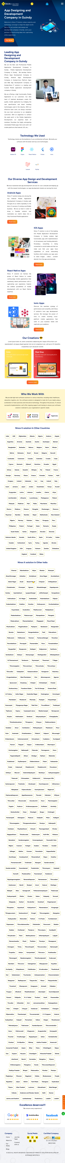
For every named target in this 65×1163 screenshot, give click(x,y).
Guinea (50, 475)
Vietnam (37, 548)
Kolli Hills (46, 834)
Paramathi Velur (51, 840)
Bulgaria (44, 453)
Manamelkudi (35, 857)
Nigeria (12, 520)
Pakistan (29, 520)
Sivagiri (33, 913)
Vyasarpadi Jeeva (29, 711)
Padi (43, 632)
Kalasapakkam (52, 1003)
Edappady (12, 902)
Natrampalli (54, 947)
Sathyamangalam (53, 773)
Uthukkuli (18, 992)
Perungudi (23, 643)
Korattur (31, 604)
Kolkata (14, 1093)
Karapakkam (56, 593)
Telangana (45, 1081)
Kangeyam (34, 986)
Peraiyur (42, 823)
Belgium (39, 447)
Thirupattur (10, 907)
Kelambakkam (44, 598)
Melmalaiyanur (13, 1025)
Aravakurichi (33, 801)
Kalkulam (48, 795)
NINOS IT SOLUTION (42, 1152)
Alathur (21, 851)
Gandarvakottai (49, 862)
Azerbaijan (46, 442)
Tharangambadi (44, 829)
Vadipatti (40, 817)
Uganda (45, 543)
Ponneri (8, 997)
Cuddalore (46, 739)
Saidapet (33, 649)
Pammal (31, 638)
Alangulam (56, 913)
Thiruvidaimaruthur (23, 924)
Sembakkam (10, 655)
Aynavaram (13, 683)
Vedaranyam (36, 834)
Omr (35, 677)
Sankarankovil (23, 913)
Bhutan (54, 447)
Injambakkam (17, 593)
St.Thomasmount (13, 660)
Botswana (21, 453)
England (24, 554)
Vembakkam (45, 1008)
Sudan (57, 537)
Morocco (55, 509)
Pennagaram (45, 750)
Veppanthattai (50, 851)
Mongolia (35, 509)
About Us (9, 1140)
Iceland (19, 481)
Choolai (53, 683)
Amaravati (53, 1042)
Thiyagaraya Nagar (22, 705)
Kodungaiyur (45, 694)
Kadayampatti (11, 896)
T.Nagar (55, 660)
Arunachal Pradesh (12, 1048)
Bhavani (17, 773)
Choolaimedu (11, 587)
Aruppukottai (42, 1031)
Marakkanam (56, 1020)
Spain (41, 537)
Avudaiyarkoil (23, 857)
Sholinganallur (42, 655)
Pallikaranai (21, 638)
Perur (57, 728)
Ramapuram (55, 711)
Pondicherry (38, 1098)
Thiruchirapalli (29, 947)
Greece (33, 475)
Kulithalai (44, 806)
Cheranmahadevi (53, 975)
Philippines (12, 526)
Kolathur (22, 604)
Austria (37, 442)
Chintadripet (43, 683)
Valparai (46, 733)
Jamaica (15, 487)
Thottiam (32, 941)
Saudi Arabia (15, 531)
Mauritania (43, 503)
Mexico (9, 509)
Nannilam (11, 964)
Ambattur (23, 576)
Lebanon (30, 492)
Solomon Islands (11, 537)
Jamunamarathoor (39, 1003)
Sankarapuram (10, 784)
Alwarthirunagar (11, 576)
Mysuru (51, 1059)
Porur (43, 643)
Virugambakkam (11, 677)
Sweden (11, 543)
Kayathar (54, 964)
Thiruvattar (11, 801)
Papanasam (10, 924)
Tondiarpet (56, 705)
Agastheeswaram (27, 795)
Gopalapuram (54, 587)
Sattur (43, 1037)
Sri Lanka (49, 537)
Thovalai (38, 795)
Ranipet (29, 885)
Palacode (35, 750)
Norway (20, 520)
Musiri (24, 941)
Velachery (55, 671)
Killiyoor (56, 795)
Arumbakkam (55, 576)
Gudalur (36, 846)
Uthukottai (20, 1003)
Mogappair (40, 621)
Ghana (26, 475)
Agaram (56, 677)
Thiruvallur (10, 671)
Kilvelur (54, 829)
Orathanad (21, 930)
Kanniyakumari (39, 789)
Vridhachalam (39, 744)
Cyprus (11, 464)
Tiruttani (37, 997)
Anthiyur (8, 773)
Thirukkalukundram (16, 722)
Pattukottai (36, 924)
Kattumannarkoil (23, 739)
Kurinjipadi (56, 739)
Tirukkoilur (21, 784)
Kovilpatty (9, 969)
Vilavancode (22, 801)
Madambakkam (16, 615)
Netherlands (44, 515)
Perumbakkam (11, 643)
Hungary (10, 481)
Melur (48, 817)
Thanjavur (31, 930)
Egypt (54, 464)
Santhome (53, 649)
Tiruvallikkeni (45, 705)
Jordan (31, 487)
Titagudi (20, 744)
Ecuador (46, 464)
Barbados (22, 447)
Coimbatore (26, 728)
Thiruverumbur (42, 947)
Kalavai (44, 885)
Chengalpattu (53, 716)
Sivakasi (11, 1042)
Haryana (23, 1053)
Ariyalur (9, 716)
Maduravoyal (28, 615)
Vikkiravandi (19, 1031)
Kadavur (20, 806)
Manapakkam (40, 615)
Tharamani (45, 660)
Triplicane (9, 711)
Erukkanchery (13, 688)
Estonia (17, 470)
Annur (17, 728)
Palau (37, 520)
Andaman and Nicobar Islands (29, 1093)
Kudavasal (52, 958)
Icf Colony (8, 694)
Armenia (19, 442)
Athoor (26, 756)
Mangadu (51, 615)
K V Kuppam (47, 1014)
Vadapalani (20, 671)
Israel (7, 487)
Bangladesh (12, 447)
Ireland (49, 481)
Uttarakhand (41, 1087)
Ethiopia (34, 470)
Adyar (34, 570)
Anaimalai (15, 733)
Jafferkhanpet (43, 593)
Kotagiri (27, 846)
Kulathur (53, 857)
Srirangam (11, 947)
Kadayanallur (12, 919)
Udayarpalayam (41, 716)
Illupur (45, 857)
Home (8, 1137)
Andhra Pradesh (42, 1042)
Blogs (7, 1149)
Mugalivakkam (23, 626)
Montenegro (45, 509)
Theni (20, 935)
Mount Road (51, 621)
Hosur (25, 812)
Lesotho (38, 492)
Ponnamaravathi (16, 862)
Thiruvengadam (44, 913)
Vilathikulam (32, 969)
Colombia (39, 458)
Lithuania (23, 498)
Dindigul (34, 756)
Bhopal (25, 1070)
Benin (47, 447)
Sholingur (53, 885)
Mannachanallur (14, 941)
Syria (30, 543)
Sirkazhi (32, 829)
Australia (28, 442)
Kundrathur (26, 610)
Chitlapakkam (52, 582)
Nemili (21, 885)
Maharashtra (35, 1070)
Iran (36, 481)
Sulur (7, 733)
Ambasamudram (39, 975)
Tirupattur (12, 952)
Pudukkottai (35, 868)
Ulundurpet (31, 784)
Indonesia (28, 481)
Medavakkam (14, 621)
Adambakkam (24, 570)
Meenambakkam (28, 621)
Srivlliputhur (21, 1042)
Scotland (33, 554)
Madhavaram (37, 610)
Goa (7, 1053)
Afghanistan (22, 436)
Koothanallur (52, 952)
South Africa (31, 537)
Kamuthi (15, 874)
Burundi (52, 453)
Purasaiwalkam (53, 643)
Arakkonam (12, 885)
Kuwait (57, 487)
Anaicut (56, 1014)
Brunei (36, 453)
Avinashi (43, 986)
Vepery (17, 711)
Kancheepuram (43, 784)
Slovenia (51, 531)
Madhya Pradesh (14, 1070)
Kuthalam (11, 829)
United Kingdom (11, 548)
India (7, 436)
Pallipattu (18, 997)
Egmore (30, 587)
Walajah (9, 890)
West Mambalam (25, 677)
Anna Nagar (43, 576)
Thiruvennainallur (51, 1025)
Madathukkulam (30, 992)
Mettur (22, 896)
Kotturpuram (41, 604)
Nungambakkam (33, 632)
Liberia (47, 492)
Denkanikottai (15, 812)
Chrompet (22, 587)
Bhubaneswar (47, 1076)
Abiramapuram (45, 677)
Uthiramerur (56, 784)
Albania (32, 436)
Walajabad (14, 789)
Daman (51, 1093)
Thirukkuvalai (24, 834)
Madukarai (49, 728)
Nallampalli (24, 750)
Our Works (9, 40)
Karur (43, 801)
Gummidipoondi (54, 992)
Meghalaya (9, 1076)
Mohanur (55, 834)
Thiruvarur (41, 952)
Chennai (13, 570)
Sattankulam (16, 975)
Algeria (40, 436)
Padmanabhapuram (12, 795)
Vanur (10, 1031)
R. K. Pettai (27, 997)
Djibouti (28, 464)
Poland (21, 526)
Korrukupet (56, 694)
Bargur (42, 812)
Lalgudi (55, 935)
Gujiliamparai (22, 761)
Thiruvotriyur (51, 666)
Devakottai (30, 902)
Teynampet (35, 660)
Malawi (54, 498)
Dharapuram (23, 986)
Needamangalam (25, 958)
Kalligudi (56, 817)
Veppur (29, 744)
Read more (12, 222)
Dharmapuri (51, 744)
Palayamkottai (52, 980)
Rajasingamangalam (13, 879)
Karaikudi (41, 902)
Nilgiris (11, 846)
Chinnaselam (25, 778)
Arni (28, 1003)
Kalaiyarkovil (31, 907)
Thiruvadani (54, 879)
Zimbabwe (55, 548)
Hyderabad (55, 1081)
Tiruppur (9, 992)
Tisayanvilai (33, 980)
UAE (14, 436)
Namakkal (12, 840)
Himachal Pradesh (45, 1053)
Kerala (36, 1065)
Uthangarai (21, 817)
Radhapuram (22, 980)
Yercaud (55, 896)
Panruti (12, 744)
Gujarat (14, 1053)
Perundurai (53, 767)
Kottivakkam (12, 598)
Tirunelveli (12, 986)
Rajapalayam (33, 1037)
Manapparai (52, 941)
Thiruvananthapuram (48, 1065)
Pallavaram (10, 638)
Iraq (42, 481)
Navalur (11, 632)
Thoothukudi (55, 969)
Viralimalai (28, 862)
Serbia (24, 531)
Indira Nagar (19, 694)
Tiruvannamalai (34, 1014)
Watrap (30, 1042)
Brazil (29, 453)
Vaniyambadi (30, 952)
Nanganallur (55, 626)
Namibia (17, 515)
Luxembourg (33, 498)
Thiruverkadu (39, 666)
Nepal (34, 515)
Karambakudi (23, 868)
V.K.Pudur (41, 919)
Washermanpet (43, 711)
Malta (35, 503)
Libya (54, 492)
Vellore (38, 1020)
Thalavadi (14, 778)
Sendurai (29, 716)
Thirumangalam (14, 666)
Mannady (32, 699)
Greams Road (52, 688)
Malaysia (11, 503)
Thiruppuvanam (10, 913)
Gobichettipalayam (29, 773)
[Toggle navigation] (61, 3)
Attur (17, 890)
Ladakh (48, 1098)
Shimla (57, 1053)
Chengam (55, 1008)
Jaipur (18, 1081)
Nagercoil (51, 789)
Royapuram (22, 649)
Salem (38, 896)
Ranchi (23, 1059)
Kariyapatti (53, 1031)
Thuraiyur (42, 941)
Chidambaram (9, 739)
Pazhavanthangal (42, 638)
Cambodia (11, 458)
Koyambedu (15, 610)
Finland (48, 470)
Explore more (32, 382)
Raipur (57, 1048)
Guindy (7, 593)
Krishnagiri (51, 812)
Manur (42, 980)
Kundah (54, 846)
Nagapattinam (11, 834)
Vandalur (8, 728)
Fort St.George (39, 688)
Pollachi (37, 733)
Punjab (57, 1076)
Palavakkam (52, 632)
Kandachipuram (37, 1025)
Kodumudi (19, 767)
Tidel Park (34, 705)
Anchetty (53, 806)
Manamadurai (43, 907)
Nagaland (28, 1076)
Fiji (41, 470)
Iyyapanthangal (30, 593)
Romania (46, 526)
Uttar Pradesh (20, 1087)
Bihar (30, 1048)
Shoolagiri (33, 812)
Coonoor (19, 846)
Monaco (26, 509)
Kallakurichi (36, 778)
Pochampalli (10, 817)
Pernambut (28, 1020)
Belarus (31, 447)
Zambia (46, 548)
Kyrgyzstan (12, 492)
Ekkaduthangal (41, 587)
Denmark (19, 464)
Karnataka (32, 1059)
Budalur (56, 924)
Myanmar (9, 515)
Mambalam (12, 699)
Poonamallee (34, 643)
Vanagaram (45, 671)
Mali (28, 503)
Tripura (10, 1087)
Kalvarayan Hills (49, 778)
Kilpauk (55, 598)
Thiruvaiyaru (42, 930)
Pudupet (41, 699)
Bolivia (12, 453)
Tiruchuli (10, 1037)
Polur (8, 1008)
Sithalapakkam (54, 655)
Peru (53, 520)
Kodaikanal (10, 761)
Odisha (37, 1076)
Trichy (19, 947)
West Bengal (53, 1087)
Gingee (46, 1020)
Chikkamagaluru (15, 1065)
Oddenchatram (34, 761)
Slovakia (42, 531)
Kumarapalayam (38, 840)
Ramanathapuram (29, 879)
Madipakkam (49, 610)
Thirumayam (46, 868)
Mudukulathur (26, 874)
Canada (30, 458)
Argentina (10, 442)
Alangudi (38, 862)
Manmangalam (52, 801)
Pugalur (11, 806)
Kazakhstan (40, 487)
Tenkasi (32, 919)
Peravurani (46, 924)
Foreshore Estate (26, 688)
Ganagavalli (26, 890)
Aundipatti (52, 930)
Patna (38, 1048)
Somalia (21, 537)
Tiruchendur (27, 975)
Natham (42, 756)
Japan (23, 487)
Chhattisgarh (47, 1048)
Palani (45, 761)
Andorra (48, 436)
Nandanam (44, 626)
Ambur (21, 952)
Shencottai (23, 919)
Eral (7, 975)
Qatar (38, 526)
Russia (54, 526)
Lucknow (31, 1087)
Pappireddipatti (15, 756)
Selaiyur (19, 655)
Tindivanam (25, 1025)
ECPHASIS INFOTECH (32, 1155)
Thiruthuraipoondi (40, 958)
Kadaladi (56, 868)
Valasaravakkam (32, 671)
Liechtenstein (12, 498)
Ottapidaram (20, 969)
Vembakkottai (52, 1037)
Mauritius (53, 503)
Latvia (22, 492)
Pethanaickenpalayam (40, 890)
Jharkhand (14, 1059)
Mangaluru (27, 1065)
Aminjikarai (32, 576)
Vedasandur (54, 761)
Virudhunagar (21, 1037)
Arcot (37, 885)
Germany (17, 475)
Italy (56, 481)
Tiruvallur (10, 1003)
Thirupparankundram (29, 823)
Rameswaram (42, 879)
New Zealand (55, 515)
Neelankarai (21, 632)
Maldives (20, 503)
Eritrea (9, 470)
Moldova (17, 509)
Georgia (8, 475)
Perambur (55, 638)
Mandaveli (23, 699)
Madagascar (45, 498)
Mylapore (34, 626)
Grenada (42, 475)
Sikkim (25, 1081)
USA (21, 548)
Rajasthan (9, 1081)
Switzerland (21, 543)
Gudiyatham (9, 1020)
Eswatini (25, 470)
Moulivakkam (10, 626)
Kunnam (29, 851)
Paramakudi (38, 874)
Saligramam (43, 649)
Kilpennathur (10, 1014)
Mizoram (19, 1076)
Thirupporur (29, 722)
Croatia (48, 458)
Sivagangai (54, 907)
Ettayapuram (43, 964)
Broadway (23, 683)
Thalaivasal (54, 890)
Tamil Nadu (34, 1081)
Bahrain (55, 442)
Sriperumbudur (26, 789)
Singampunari (51, 902)
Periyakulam (11, 935)
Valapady (46, 896)
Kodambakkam (11, 604)
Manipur (53, 1070)
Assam (23, 1048)
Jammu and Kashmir (12, 1098)
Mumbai (44, 1070)
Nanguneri (11, 980)
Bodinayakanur (30, 935)
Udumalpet (41, 992)
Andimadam (19, 716)
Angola (57, 436)
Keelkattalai (33, 598)
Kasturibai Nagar (32, 694)
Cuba (55, 458)
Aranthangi (12, 857)
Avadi (21, 582)
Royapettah (12, 649)
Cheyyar (24, 1008)
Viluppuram (30, 1031)
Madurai (30, 817)
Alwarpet (51, 570)
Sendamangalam (23, 840)
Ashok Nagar (12, 582)
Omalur (30, 896)
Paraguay (46, 520)
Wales (41, 554)
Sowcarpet (8, 705)
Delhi (43, 1093)
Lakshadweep (27, 1098)
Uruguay (28, 548)
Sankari (21, 902)
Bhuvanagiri (56, 733)
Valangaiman (32, 964)
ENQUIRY (63, 1102)
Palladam (53, 986)
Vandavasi (34, 1008)
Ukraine (53, 543)
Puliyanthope (52, 699)
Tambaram (25, 660)
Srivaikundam (43, 969)
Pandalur (45, 846)
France (56, 470)
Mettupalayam (37, 728)
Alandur (42, 570)
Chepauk (42, 582)
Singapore (33, 531)
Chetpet (32, 683)
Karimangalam (13, 750)
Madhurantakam (50, 722)
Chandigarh (32, 1053)
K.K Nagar (22, 598)
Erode (10, 767)
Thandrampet (22, 1014)
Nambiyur (42, 773)
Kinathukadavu (26, 733)
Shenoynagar (30, 655)
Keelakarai (48, 874)
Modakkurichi (30, 767)
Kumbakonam (52, 919)
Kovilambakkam (54, 604)
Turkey (37, 543)
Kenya (50, 487)
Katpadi (19, 1020)
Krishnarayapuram (32, 806)
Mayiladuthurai (22, 829)
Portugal (29, 526)
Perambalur (39, 851)
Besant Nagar (31, 582)
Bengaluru (42, 1059)
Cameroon (21, 458)
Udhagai (12, 851)
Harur (54, 750)
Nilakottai (52, 756)
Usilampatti (52, 823)
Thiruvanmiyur (27, 666)
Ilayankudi (20, 907)
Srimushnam (35, 739)
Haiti (57, 475)
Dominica (37, 464)
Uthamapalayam (44, 935)
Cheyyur (39, 722)
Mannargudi (13, 958)
